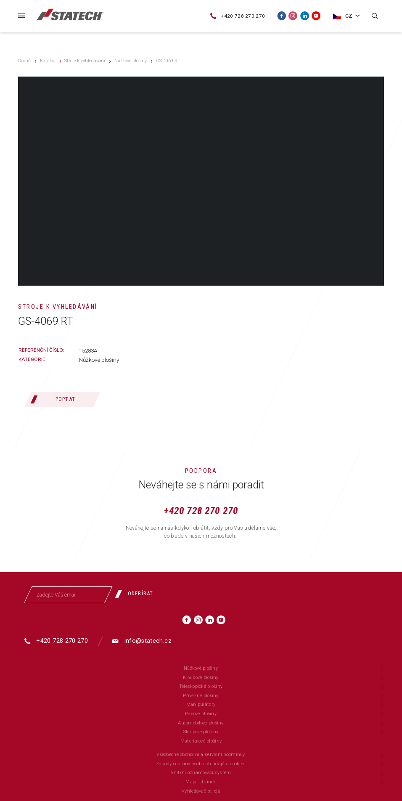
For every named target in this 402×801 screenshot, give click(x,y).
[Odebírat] (137, 594)
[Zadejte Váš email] (68, 594)
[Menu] (21, 15)
